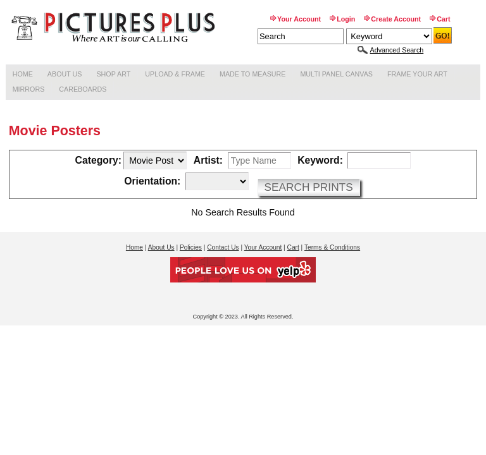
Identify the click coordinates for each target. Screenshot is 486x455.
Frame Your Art (417, 74)
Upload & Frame (175, 74)
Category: (98, 160)
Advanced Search (397, 50)
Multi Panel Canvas (336, 74)
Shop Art (113, 74)
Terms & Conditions (332, 247)
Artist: (208, 160)
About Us (64, 74)
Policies (191, 247)
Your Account (299, 19)
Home (23, 74)
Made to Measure (252, 74)
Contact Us (223, 247)
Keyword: (320, 160)
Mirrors (29, 89)
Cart (443, 19)
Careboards (82, 89)
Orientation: (152, 181)
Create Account (396, 19)
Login (346, 19)
